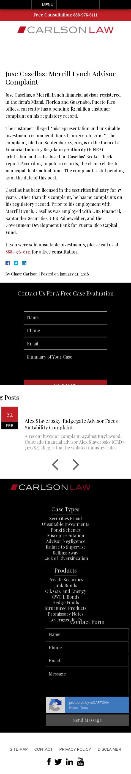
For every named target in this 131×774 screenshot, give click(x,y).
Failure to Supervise (66, 567)
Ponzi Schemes (66, 549)
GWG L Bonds (65, 616)
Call (62, 4)
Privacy (115, 707)
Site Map (19, 749)
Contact (43, 749)
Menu (47, 4)
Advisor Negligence (65, 561)
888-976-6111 (85, 15)
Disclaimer (109, 749)
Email (73, 4)
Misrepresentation (65, 555)
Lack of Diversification (65, 578)
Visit (84, 4)
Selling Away (65, 572)
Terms (126, 707)
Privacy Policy (75, 749)
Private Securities (65, 599)
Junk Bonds (65, 605)
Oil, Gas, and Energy (65, 611)
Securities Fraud (65, 538)
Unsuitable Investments (65, 544)
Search (94, 4)
